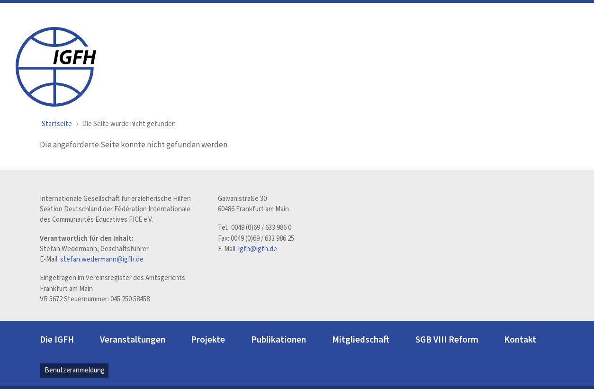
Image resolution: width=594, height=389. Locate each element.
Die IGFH (57, 339)
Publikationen (278, 339)
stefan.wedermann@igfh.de (102, 259)
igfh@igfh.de (257, 249)
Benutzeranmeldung (75, 370)
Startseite (57, 124)
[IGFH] (56, 65)
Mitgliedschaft (360, 339)
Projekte (208, 339)
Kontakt (520, 339)
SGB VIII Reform (446, 339)
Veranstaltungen (132, 339)
